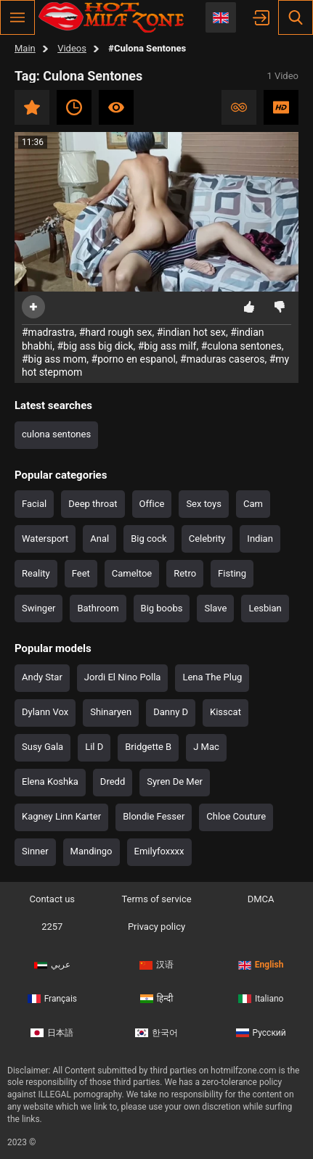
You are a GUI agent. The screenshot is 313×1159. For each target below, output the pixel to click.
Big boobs (162, 608)
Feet (81, 573)
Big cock (148, 538)
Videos (71, 48)
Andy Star (42, 677)
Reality (36, 573)
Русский (261, 1033)
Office (152, 503)
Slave (215, 608)
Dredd (112, 781)
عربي (52, 965)
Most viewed (116, 107)
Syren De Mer (175, 781)
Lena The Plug (212, 677)
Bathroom (97, 608)
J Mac (206, 746)
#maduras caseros (222, 359)
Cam (253, 503)
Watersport (45, 538)
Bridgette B (148, 746)
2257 (51, 926)
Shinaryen (110, 711)
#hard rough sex (116, 332)
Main (25, 48)
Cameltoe (132, 573)
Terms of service (156, 899)
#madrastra (48, 332)
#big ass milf (167, 346)
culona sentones (56, 434)
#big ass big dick (95, 346)
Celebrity (207, 538)
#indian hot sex (191, 332)
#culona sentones (241, 346)
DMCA (261, 899)
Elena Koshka (50, 781)
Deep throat (92, 503)
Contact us (53, 899)
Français (52, 999)
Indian (259, 538)
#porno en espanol (134, 359)
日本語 (52, 1033)
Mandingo (91, 851)
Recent (74, 107)
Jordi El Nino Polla (122, 677)
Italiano (261, 999)
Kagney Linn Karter (61, 816)
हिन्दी (157, 999)
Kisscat (225, 711)
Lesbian (264, 608)
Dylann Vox (45, 711)
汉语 (156, 965)
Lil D (94, 746)
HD (281, 107)
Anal (99, 538)
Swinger (38, 608)
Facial (34, 503)
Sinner (35, 851)
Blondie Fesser (153, 816)
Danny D (170, 711)
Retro (185, 573)
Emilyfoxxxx (159, 851)
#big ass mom (54, 359)
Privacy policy (156, 926)
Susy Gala (42, 746)
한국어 (156, 1033)
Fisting (232, 573)
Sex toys (203, 503)
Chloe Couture (236, 816)
